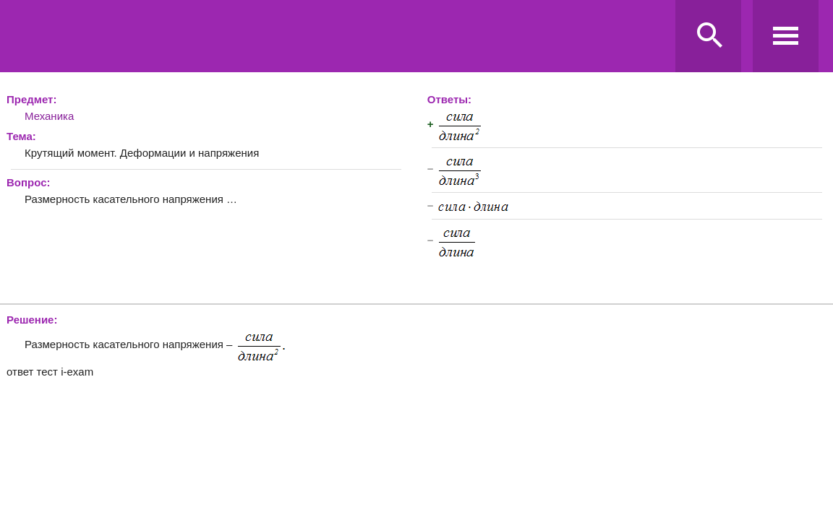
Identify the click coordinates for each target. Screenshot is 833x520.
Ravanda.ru (340, 37)
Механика (49, 116)
